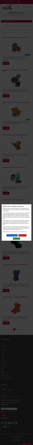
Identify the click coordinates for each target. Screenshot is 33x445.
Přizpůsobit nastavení (12, 235)
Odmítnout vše (22, 235)
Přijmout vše (16, 238)
